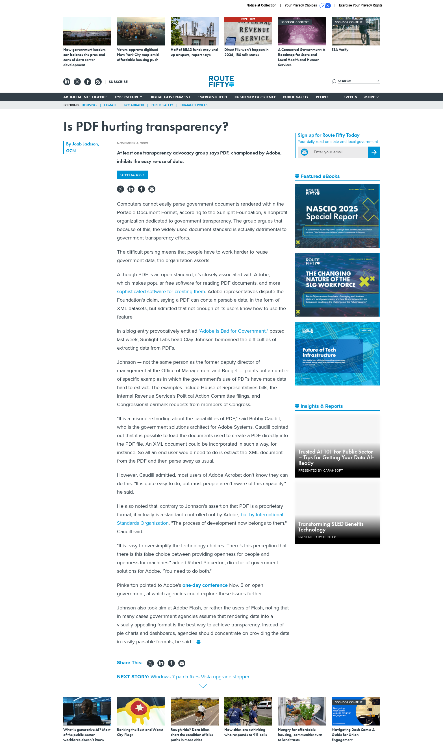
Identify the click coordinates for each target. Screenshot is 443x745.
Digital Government (169, 96)
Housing (89, 105)
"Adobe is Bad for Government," (233, 331)
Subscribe (118, 81)
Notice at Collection (261, 5)
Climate (110, 105)
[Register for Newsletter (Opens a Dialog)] (374, 152)
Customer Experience (255, 96)
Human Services (194, 105)
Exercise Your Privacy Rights (361, 5)
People (322, 96)
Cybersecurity (128, 96)
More (372, 96)
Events (350, 96)
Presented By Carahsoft (320, 470)
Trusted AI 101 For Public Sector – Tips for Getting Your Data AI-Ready (336, 457)
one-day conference (205, 585)
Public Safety (296, 96)
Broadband (134, 105)
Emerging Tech (212, 96)
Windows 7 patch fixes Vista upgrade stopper (200, 676)
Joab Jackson (85, 144)
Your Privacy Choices (308, 5)
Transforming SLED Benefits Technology (331, 526)
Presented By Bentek (317, 537)
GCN (71, 151)
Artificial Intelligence (85, 96)
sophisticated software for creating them (161, 291)
